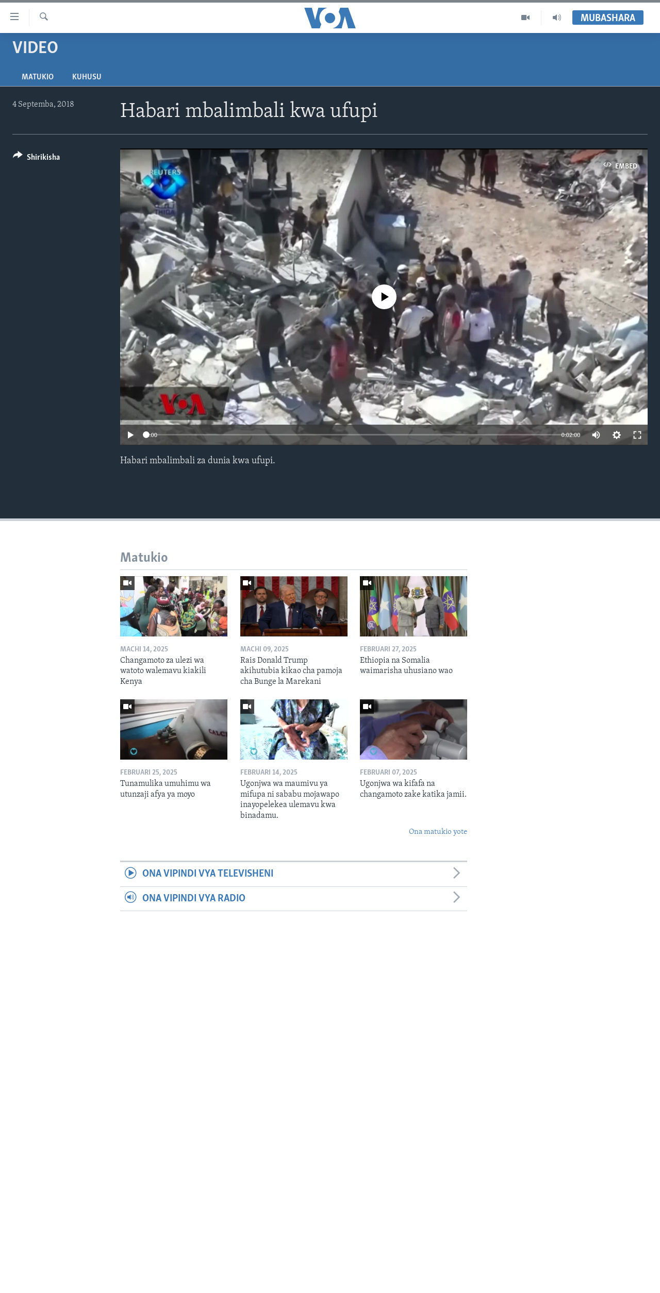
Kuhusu (87, 77)
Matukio (38, 77)
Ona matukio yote (438, 832)
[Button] (36, 159)
